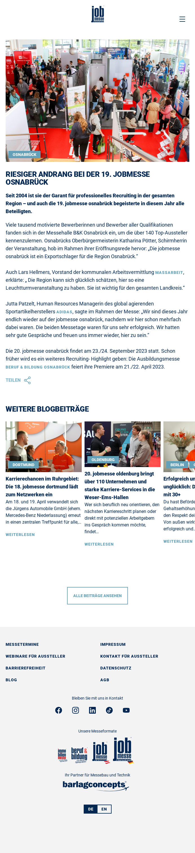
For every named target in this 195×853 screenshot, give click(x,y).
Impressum (113, 644)
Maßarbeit (169, 272)
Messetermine (22, 644)
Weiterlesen (20, 534)
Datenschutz (116, 668)
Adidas (64, 312)
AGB (104, 680)
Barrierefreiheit (26, 668)
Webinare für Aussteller (35, 656)
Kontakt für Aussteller (129, 656)
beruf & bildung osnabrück (38, 367)
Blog (11, 680)
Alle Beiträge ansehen (97, 595)
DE (91, 809)
